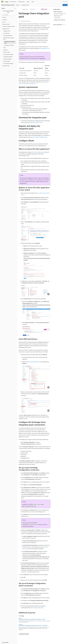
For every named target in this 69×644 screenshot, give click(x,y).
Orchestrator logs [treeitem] (6, 65)
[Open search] (63, 2)
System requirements (58, 11)
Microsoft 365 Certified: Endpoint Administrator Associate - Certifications (33, 625)
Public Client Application (37, 152)
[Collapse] (15, 8)
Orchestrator (32, 9)
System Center (25, 9)
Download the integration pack (60, 13)
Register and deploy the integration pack (58, 15)
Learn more (42, 58)
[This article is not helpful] (65, 24)
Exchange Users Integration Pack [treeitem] (10, 42)
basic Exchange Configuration (36, 607)
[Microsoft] (2, 1)
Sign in (66, 1)
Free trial (65, 5)
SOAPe (24, 571)
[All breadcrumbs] (20, 9)
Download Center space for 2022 (35, 122)
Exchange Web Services (44, 48)
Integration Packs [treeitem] (7, 31)
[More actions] (49, 9)
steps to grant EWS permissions (34, 361)
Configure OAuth (57, 17)
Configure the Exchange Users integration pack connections (59, 20)
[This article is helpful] (63, 24)
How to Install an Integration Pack (40, 137)
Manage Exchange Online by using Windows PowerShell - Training (32, 619)
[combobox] (9, 11)
